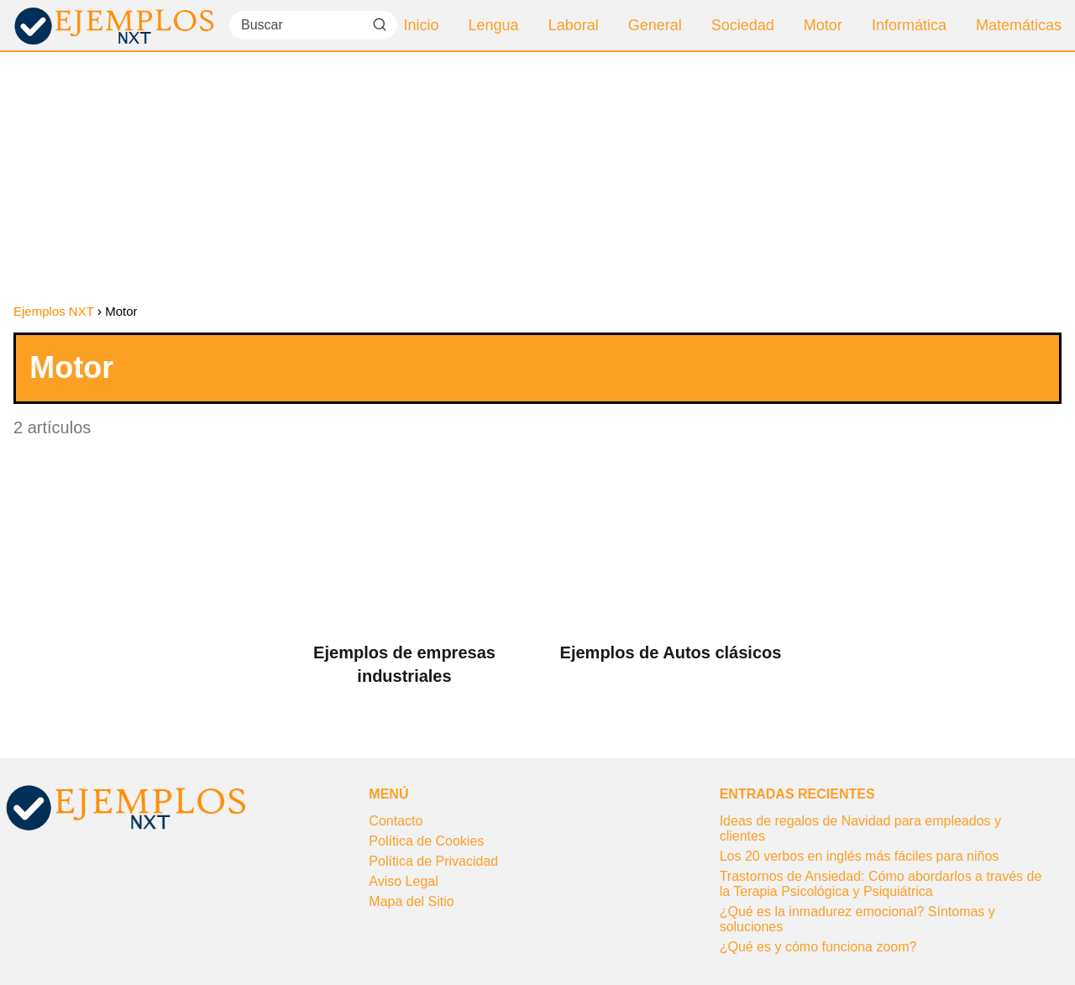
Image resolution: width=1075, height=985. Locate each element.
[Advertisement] (537, 178)
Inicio (421, 25)
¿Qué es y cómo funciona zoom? (818, 947)
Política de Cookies (426, 841)
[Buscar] (379, 24)
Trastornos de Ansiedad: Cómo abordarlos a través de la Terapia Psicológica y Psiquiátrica (881, 884)
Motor (823, 25)
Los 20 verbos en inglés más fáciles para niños (859, 856)
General (655, 25)
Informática (909, 25)
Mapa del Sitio (411, 901)
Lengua (494, 25)
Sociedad (742, 25)
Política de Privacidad (433, 861)
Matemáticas (1019, 25)
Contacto (395, 821)
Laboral (573, 25)
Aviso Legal (403, 881)
